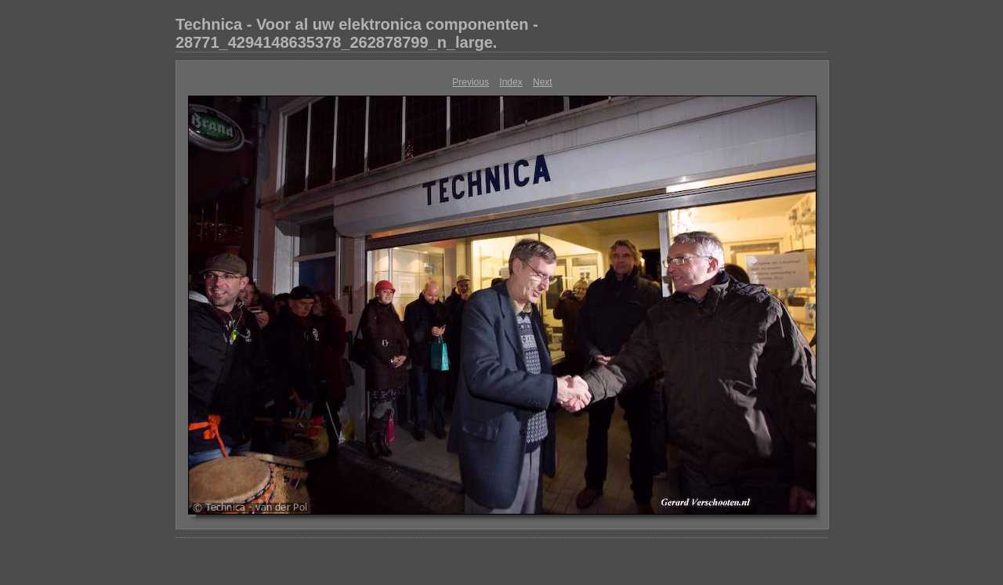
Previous (470, 82)
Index (510, 82)
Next (542, 82)
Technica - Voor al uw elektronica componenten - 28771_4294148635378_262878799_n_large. (357, 33)
